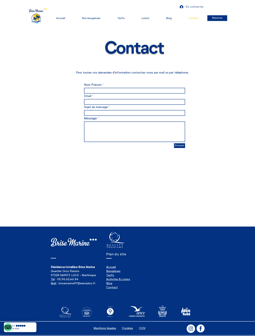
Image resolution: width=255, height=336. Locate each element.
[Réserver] (217, 18)
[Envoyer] (179, 145)
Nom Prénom (93, 84)
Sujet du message (96, 107)
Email (87, 96)
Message (90, 118)
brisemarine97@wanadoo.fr (77, 283)
